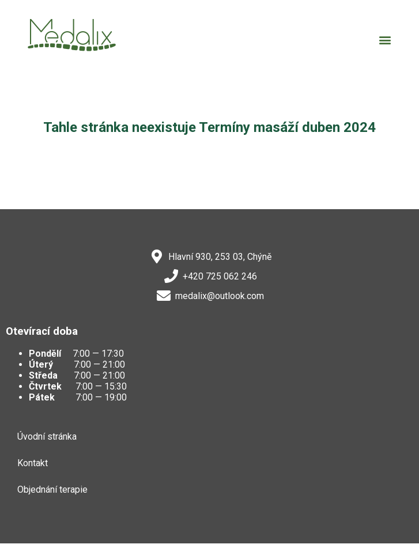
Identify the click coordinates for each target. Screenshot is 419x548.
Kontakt (32, 463)
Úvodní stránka (47, 436)
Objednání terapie (52, 489)
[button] (384, 39)
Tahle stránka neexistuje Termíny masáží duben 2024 (209, 127)
